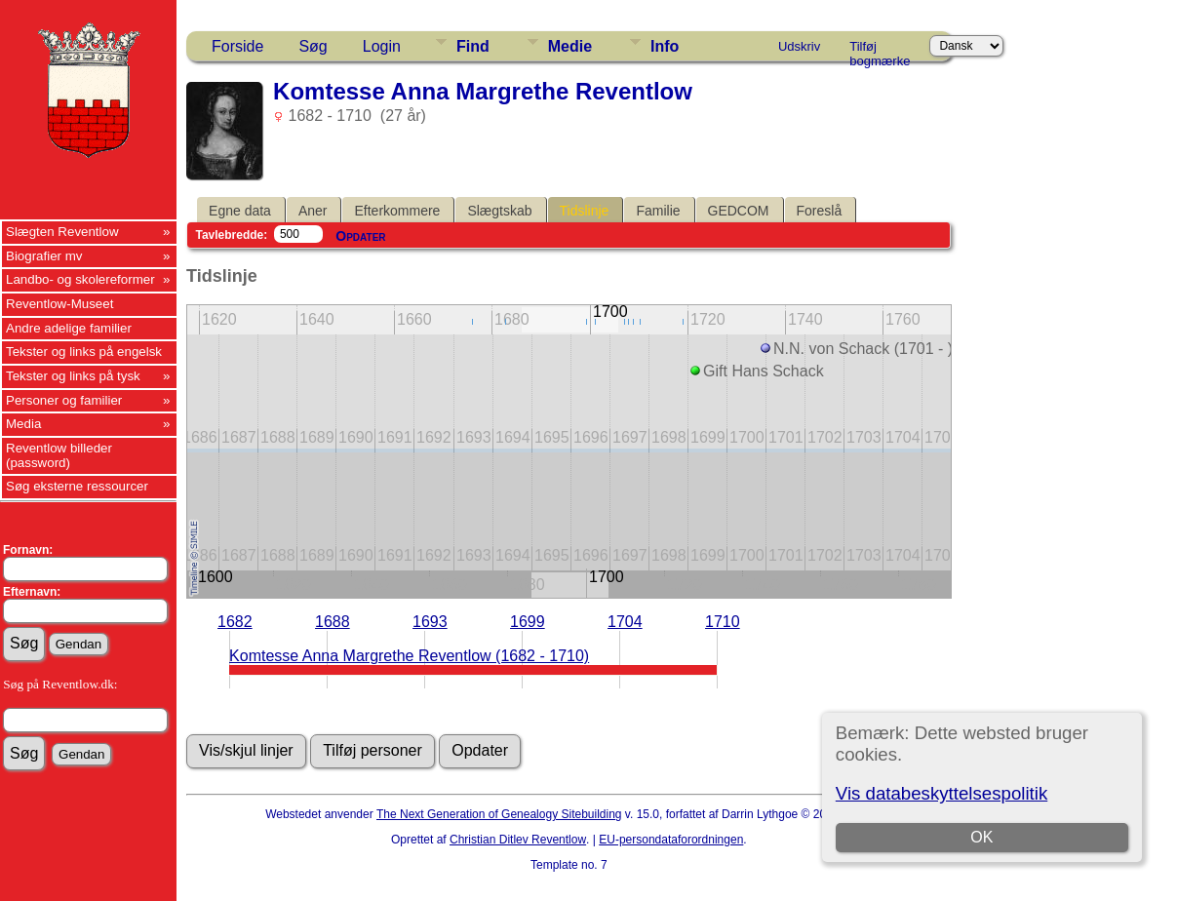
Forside (237, 46)
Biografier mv (44, 256)
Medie (570, 46)
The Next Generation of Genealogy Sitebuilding (499, 814)
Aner (313, 210)
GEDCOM (738, 210)
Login (382, 46)
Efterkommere (397, 210)
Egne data (240, 210)
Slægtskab (499, 210)
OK (981, 837)
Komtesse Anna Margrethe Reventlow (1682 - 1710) (409, 655)
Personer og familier (64, 400)
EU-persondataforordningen (671, 839)
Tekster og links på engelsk (84, 351)
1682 (235, 621)
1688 (332, 621)
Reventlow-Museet (59, 303)
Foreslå (820, 210)
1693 (430, 621)
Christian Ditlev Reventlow (518, 839)
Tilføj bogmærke (879, 49)
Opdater (360, 236)
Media (23, 423)
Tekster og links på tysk (73, 376)
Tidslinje (584, 210)
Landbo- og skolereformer (80, 279)
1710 (722, 621)
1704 (625, 621)
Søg (312, 46)
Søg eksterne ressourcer (77, 486)
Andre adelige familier (69, 328)
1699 (527, 621)
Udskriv (799, 46)
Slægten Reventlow (62, 231)
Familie (658, 210)
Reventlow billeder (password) (59, 455)
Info (664, 46)
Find (473, 46)
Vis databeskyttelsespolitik (941, 793)
